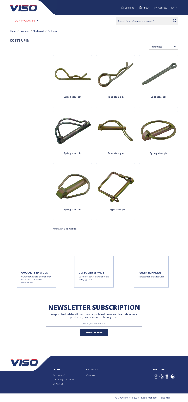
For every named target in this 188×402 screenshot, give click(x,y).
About (146, 7)
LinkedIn (172, 376)
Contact (162, 7)
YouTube (161, 376)
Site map (165, 397)
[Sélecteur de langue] (174, 8)
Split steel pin (158, 97)
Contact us (58, 384)
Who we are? (59, 375)
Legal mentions (149, 397)
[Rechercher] (147, 21)
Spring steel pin (72, 97)
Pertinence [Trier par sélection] (164, 46)
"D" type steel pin (115, 209)
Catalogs (129, 7)
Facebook (156, 376)
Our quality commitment (64, 379)
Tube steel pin (116, 97)
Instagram (167, 376)
